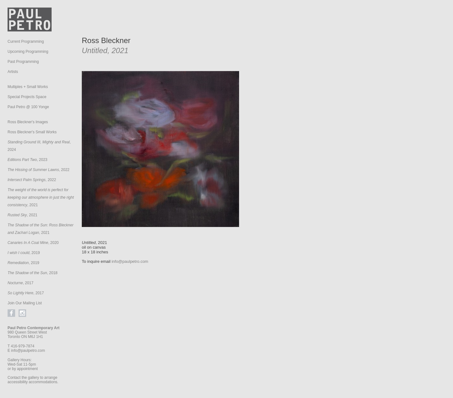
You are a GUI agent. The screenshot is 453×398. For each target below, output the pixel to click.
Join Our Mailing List (25, 303)
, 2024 (39, 146)
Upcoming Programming (28, 51)
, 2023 (28, 160)
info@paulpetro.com (28, 350)
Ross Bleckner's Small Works (32, 132)
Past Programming (23, 61)
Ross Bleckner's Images (28, 122)
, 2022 (39, 170)
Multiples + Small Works (28, 87)
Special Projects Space (27, 97)
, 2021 (41, 197)
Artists (13, 71)
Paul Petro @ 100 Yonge (28, 107)
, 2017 (20, 283)
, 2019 (24, 253)
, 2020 (33, 242)
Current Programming (26, 41)
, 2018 (33, 273)
